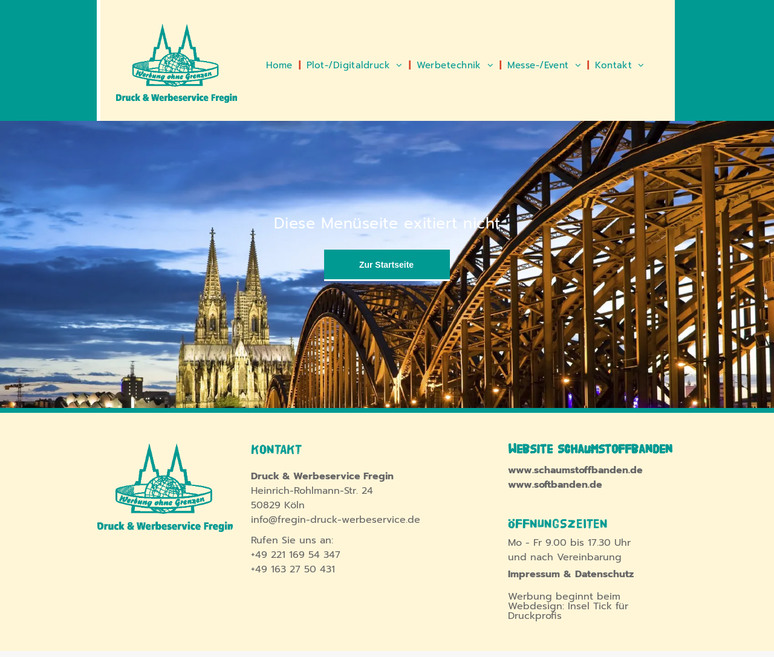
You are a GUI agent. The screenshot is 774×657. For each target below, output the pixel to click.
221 (278, 555)
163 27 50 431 (303, 569)
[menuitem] (280, 66)
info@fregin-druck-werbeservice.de (335, 520)
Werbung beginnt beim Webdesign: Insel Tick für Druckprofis (568, 606)
